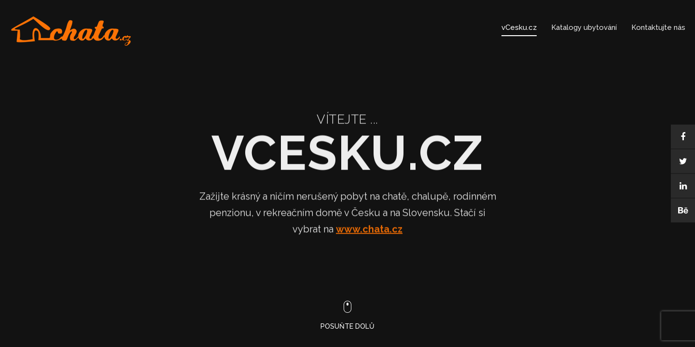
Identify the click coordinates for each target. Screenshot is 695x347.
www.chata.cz (369, 232)
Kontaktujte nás (658, 27)
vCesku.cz (519, 27)
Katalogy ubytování (584, 27)
